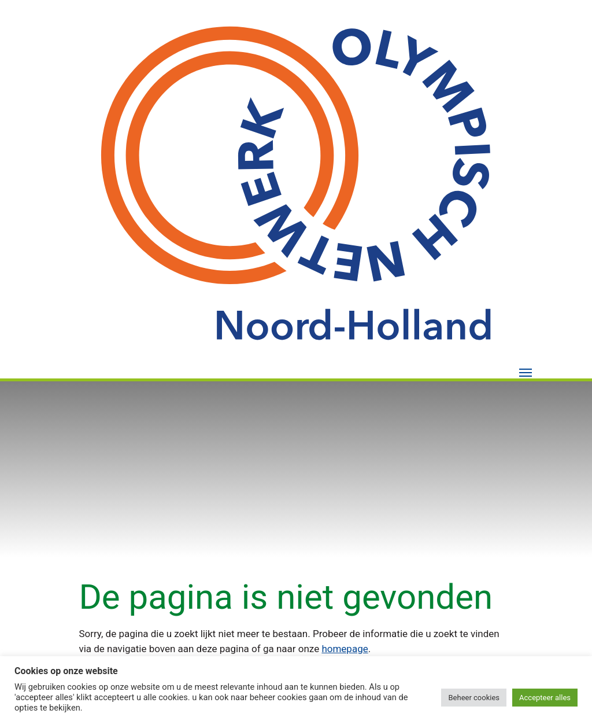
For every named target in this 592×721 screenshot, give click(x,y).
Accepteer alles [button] (545, 697)
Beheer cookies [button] (474, 697)
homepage (344, 648)
